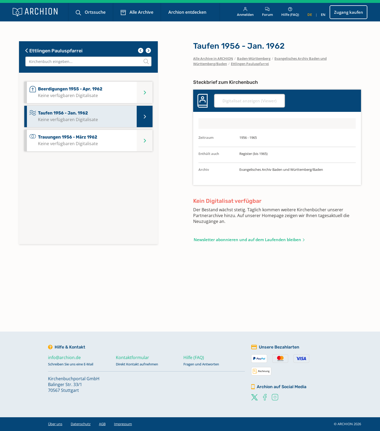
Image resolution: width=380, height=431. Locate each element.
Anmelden (245, 12)
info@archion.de (64, 357)
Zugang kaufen (348, 12)
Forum (267, 12)
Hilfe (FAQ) (290, 12)
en (323, 14)
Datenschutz (81, 423)
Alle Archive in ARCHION (213, 58)
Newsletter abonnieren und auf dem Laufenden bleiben (247, 239)
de (309, 14)
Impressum (123, 423)
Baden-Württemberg (253, 58)
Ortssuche (95, 12)
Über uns (55, 423)
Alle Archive (141, 12)
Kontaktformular (132, 357)
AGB (102, 423)
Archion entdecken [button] (187, 12)
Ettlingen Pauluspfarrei (54, 51)
